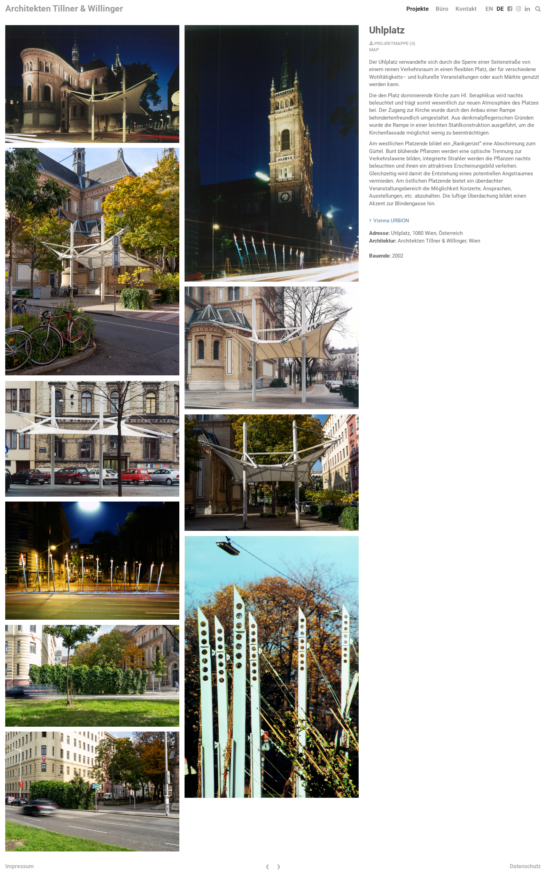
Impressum (19, 866)
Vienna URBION (391, 220)
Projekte (417, 8)
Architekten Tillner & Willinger (64, 8)
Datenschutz (525, 866)
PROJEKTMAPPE (388, 43)
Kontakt (466, 8)
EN (489, 8)
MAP (374, 49)
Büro (442, 8)
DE (500, 8)
